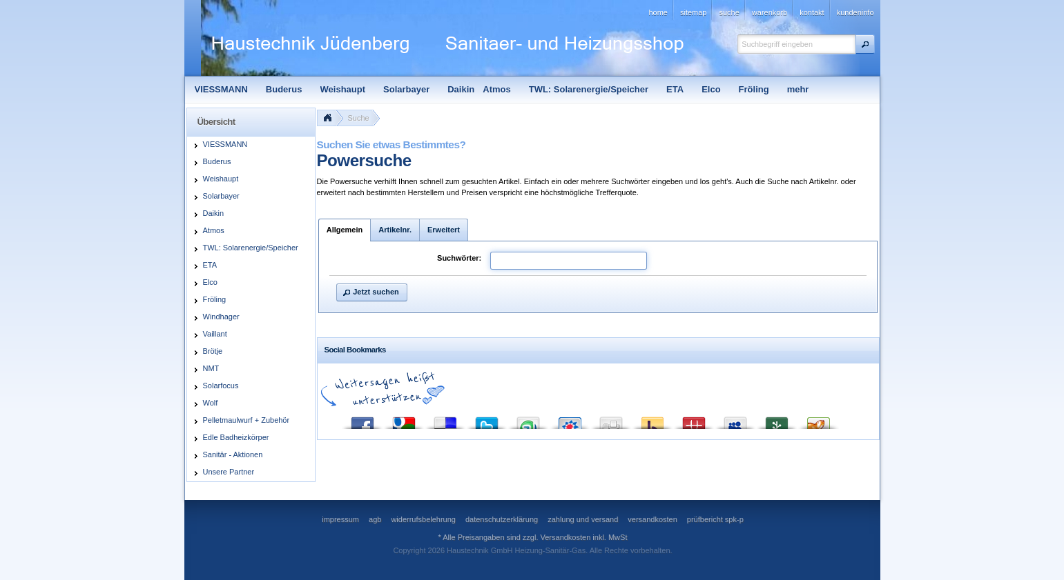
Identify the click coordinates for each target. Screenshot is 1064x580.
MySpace (735, 420)
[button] (865, 44)
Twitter (486, 420)
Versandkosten (566, 537)
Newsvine (776, 420)
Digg (611, 420)
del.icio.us (445, 420)
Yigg (818, 420)
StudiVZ (569, 420)
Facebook (362, 420)
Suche (358, 118)
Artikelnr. (395, 230)
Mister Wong (694, 420)
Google (404, 420)
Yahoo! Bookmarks (652, 420)
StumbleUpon (528, 420)
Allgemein (345, 230)
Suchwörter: (459, 258)
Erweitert (443, 230)
